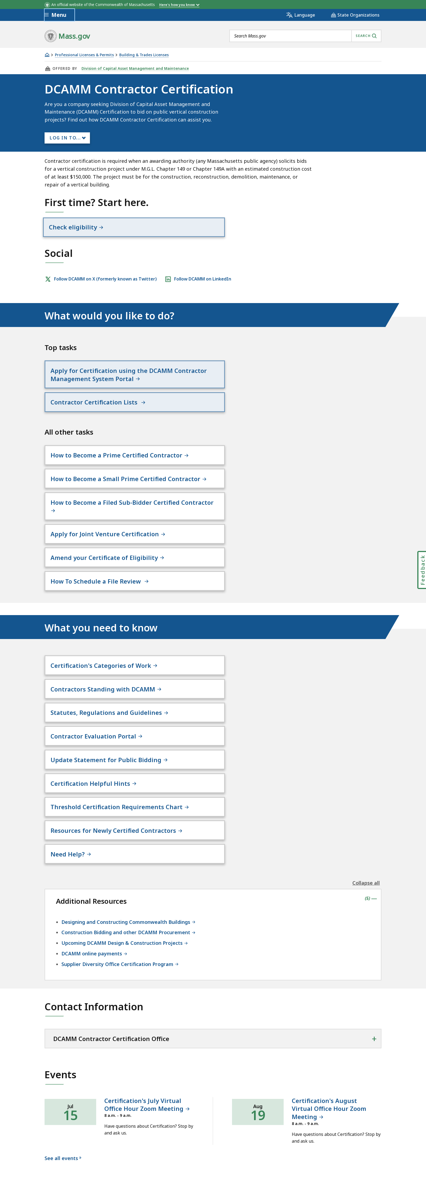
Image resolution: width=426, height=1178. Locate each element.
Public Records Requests (227, 1104)
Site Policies (176, 1104)
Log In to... (65, 138)
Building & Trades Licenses (144, 55)
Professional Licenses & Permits (84, 55)
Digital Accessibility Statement (80, 1104)
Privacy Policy (139, 1104)
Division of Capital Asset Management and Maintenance (134, 68)
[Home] (47, 54)
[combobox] (305, 36)
